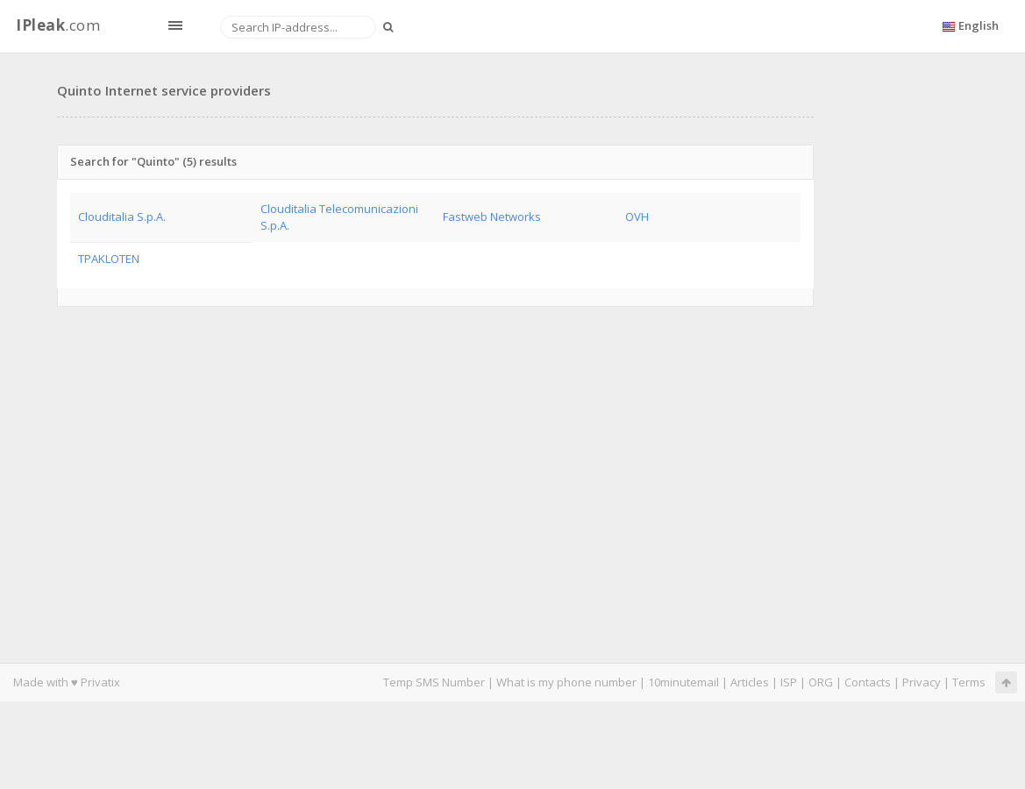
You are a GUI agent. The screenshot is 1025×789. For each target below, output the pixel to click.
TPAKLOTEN (108, 259)
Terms (969, 682)
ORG (820, 682)
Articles (749, 682)
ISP (790, 682)
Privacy (921, 682)
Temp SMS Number (434, 682)
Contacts (867, 682)
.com (58, 25)
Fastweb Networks (492, 216)
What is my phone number (566, 682)
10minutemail (683, 682)
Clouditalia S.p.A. (122, 216)
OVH (637, 216)
